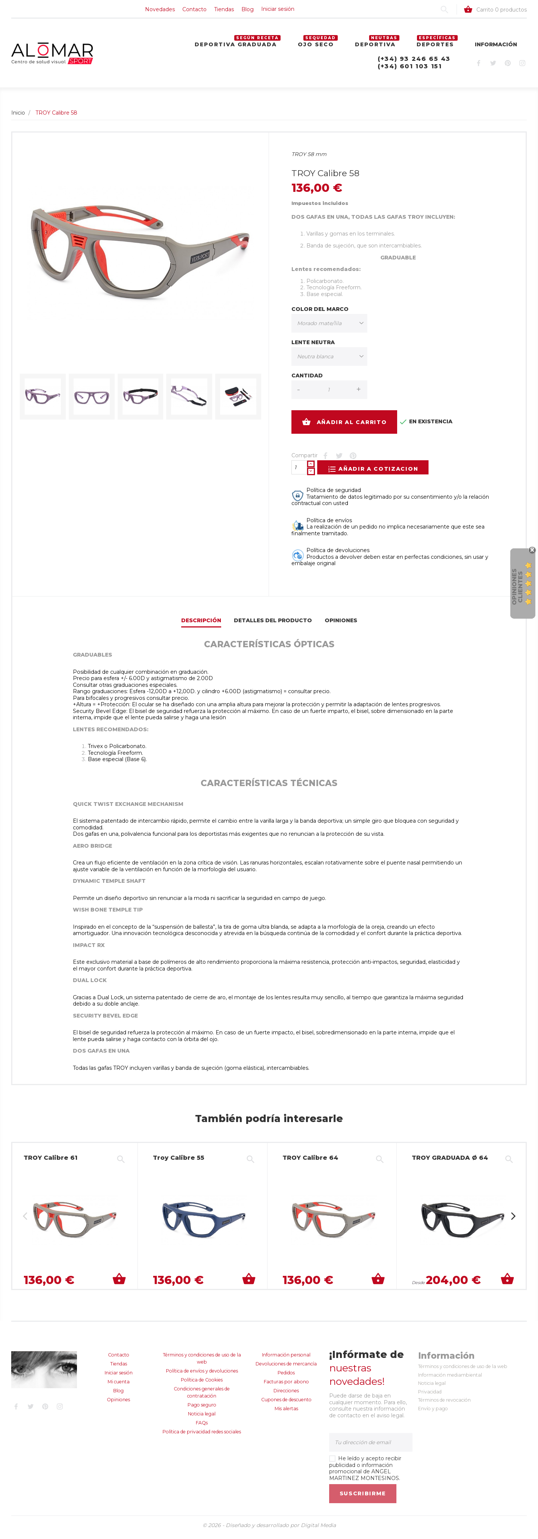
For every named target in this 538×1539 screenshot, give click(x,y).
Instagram (522, 67)
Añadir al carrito (344, 426)
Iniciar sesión (144, 11)
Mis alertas (286, 1413)
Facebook (478, 67)
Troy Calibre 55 (178, 1162)
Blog (114, 11)
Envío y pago (433, 1413)
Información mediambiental (450, 1379)
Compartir (325, 460)
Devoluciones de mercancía (286, 1368)
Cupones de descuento (286, 1404)
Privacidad (430, 1396)
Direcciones (286, 1395)
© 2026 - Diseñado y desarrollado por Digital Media (269, 1529)
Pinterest (507, 67)
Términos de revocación (444, 1404)
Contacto (61, 11)
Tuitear (339, 460)
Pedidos (286, 1377)
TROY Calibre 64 (308, 1162)
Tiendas (90, 11)
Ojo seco (316, 48)
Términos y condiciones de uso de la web (462, 1371)
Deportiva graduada (236, 48)
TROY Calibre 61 (50, 1162)
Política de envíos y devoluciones (202, 1375)
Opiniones (341, 624)
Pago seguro (202, 1409)
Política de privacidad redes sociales (202, 1436)
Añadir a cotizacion (378, 473)
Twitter (493, 67)
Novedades (26, 11)
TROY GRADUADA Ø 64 (447, 1162)
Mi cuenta (119, 1386)
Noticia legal (202, 1418)
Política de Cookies (202, 1384)
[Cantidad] (299, 472)
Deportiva (375, 48)
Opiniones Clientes (517, 586)
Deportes (435, 48)
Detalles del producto (273, 624)
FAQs (202, 1427)
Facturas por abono (286, 1386)
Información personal (286, 1359)
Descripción (201, 624)
